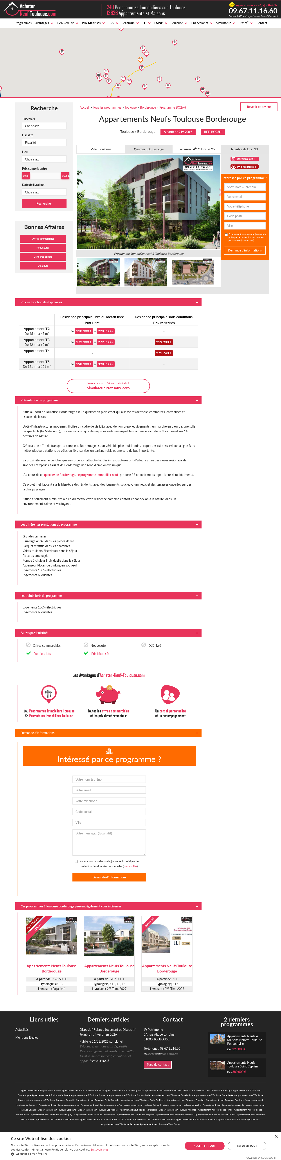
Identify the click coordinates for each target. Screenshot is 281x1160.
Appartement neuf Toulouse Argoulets (124, 1090)
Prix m (244, 23)
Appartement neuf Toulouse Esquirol (224, 1100)
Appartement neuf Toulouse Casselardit (171, 1095)
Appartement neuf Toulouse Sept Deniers (238, 1119)
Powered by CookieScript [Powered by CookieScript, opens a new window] (261, 1157)
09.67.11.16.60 (253, 10)
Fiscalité (27, 135)
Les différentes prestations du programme (49, 524)
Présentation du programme (39, 400)
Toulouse (177, 23)
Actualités (22, 1029)
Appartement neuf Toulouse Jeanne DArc (101, 1105)
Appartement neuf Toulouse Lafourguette (223, 1105)
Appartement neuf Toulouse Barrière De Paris (167, 1090)
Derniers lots (42, 654)
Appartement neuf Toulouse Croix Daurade (97, 1100)
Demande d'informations (37, 733)
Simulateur (223, 23)
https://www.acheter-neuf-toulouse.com (161, 1054)
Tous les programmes (107, 107)
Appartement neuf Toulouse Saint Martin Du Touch (105, 1119)
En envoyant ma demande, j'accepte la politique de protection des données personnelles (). (247, 237)
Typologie (28, 118)
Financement (199, 23)
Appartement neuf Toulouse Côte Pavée (213, 1095)
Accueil (84, 107)
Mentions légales (26, 1037)
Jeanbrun (128, 23)
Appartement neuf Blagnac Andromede (40, 1090)
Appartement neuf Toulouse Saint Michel (153, 1119)
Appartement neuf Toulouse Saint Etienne (56, 1119)
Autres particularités (34, 633)
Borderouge (148, 107)
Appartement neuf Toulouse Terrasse (119, 1124)
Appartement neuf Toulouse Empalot (185, 1100)
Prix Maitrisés (91, 23)
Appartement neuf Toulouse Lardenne (57, 1109)
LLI (144, 23)
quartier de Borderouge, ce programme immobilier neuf (81, 475)
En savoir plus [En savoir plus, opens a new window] (99, 1149)
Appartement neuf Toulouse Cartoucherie (129, 1095)
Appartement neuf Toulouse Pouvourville (94, 1114)
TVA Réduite (65, 23)
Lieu (25, 152)
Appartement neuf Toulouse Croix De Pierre (143, 1100)
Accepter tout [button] (205, 1146)
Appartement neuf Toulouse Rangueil (135, 1114)
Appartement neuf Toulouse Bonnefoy (211, 1090)
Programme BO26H (172, 107)
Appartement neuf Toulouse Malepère (138, 1109)
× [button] (276, 1136)
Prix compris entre (34, 168)
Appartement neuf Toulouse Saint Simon (196, 1119)
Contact (261, 23)
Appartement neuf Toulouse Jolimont (142, 1105)
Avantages (42, 23)
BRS (111, 23)
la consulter (247, 240)
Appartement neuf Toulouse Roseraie (174, 1114)
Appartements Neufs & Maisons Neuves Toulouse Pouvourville (244, 1039)
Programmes (23, 23)
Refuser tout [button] (247, 1146)
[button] (94, 1154)
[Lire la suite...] (99, 1061)
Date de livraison (33, 185)
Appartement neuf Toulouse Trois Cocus (160, 1124)
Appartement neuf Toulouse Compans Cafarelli (50, 1100)
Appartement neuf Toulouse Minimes (177, 1109)
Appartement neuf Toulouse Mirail (215, 1109)
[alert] (140, 1146)
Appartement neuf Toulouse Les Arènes (97, 1109)
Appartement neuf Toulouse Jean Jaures (59, 1105)
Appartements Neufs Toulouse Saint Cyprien (242, 1064)
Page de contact (158, 1064)
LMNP (158, 23)
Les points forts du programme (41, 595)
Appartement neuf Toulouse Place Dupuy (51, 1114)
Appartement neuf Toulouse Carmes (88, 1095)
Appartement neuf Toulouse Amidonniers (82, 1090)
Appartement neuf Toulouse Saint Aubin (215, 1114)
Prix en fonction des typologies (41, 302)
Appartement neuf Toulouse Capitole (50, 1095)
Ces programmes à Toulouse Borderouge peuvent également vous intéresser (71, 906)
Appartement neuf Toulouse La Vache (182, 1105)
